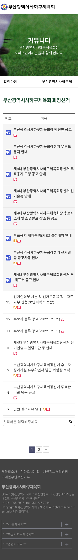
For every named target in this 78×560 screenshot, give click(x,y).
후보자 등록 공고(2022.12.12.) (37, 319)
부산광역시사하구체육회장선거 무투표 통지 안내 (42, 149)
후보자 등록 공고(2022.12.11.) (37, 331)
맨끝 (46, 449)
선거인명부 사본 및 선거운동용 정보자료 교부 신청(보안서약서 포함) (43, 299)
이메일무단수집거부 (16, 477)
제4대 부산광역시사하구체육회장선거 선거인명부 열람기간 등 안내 (44, 345)
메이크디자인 (21, 511)
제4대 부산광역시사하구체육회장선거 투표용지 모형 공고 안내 (44, 171)
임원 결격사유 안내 (28, 409)
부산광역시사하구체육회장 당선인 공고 (43, 130)
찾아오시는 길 (30, 472)
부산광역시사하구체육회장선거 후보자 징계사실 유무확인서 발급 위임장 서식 (42, 367)
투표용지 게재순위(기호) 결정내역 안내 (43, 235)
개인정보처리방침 (55, 472)
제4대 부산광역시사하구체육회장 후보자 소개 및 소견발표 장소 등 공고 (44, 216)
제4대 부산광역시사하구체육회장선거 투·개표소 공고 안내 (44, 277)
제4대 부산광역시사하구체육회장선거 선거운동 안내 (44, 193)
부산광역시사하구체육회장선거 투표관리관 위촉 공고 (42, 389)
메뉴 (73, 7)
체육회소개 (9, 472)
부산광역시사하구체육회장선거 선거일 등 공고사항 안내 (42, 255)
